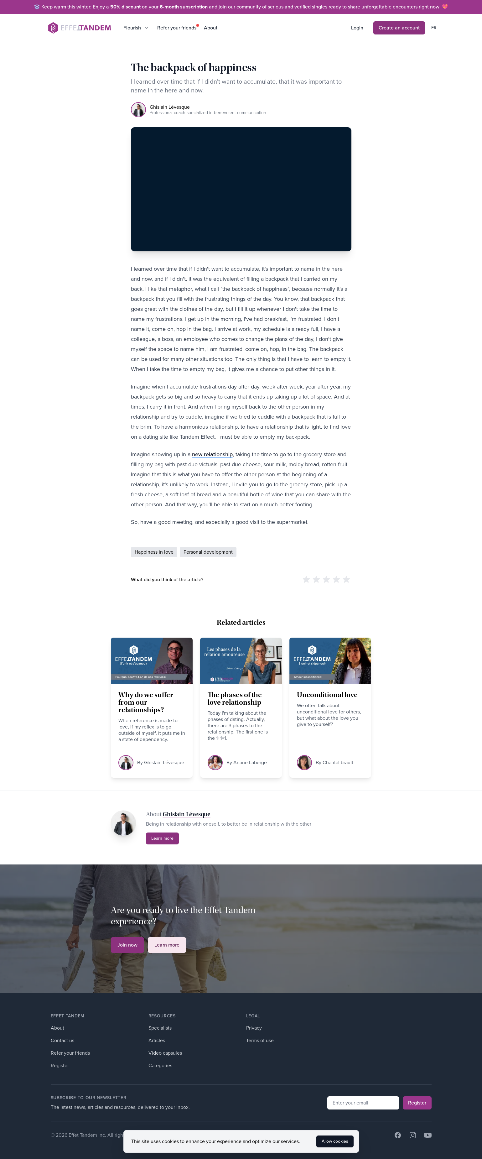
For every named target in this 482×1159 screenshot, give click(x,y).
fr (434, 27)
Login (357, 27)
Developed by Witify (172, 1135)
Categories (160, 1065)
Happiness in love (154, 552)
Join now (127, 944)
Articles (156, 1040)
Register (60, 1065)
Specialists (160, 1027)
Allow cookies (335, 1147)
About (210, 27)
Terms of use (260, 1040)
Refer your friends (176, 27)
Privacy (254, 1027)
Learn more (162, 838)
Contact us (62, 1040)
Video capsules (165, 1053)
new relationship (212, 454)
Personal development (208, 552)
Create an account (399, 27)
